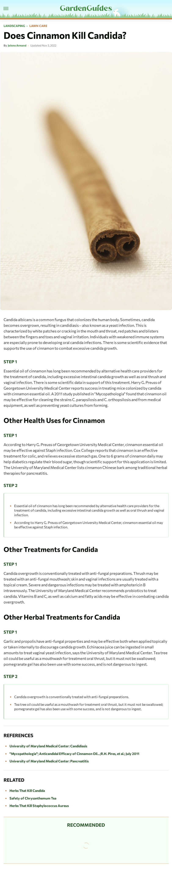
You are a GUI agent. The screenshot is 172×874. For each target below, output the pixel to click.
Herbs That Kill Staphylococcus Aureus (39, 806)
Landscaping (14, 25)
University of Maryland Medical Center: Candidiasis (48, 746)
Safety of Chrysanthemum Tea (33, 798)
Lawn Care (38, 25)
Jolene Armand (17, 45)
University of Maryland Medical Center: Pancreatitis (49, 761)
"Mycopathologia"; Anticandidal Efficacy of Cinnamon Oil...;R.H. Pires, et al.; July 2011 (74, 754)
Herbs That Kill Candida (27, 790)
